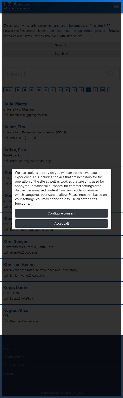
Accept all (61, 223)
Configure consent (61, 213)
